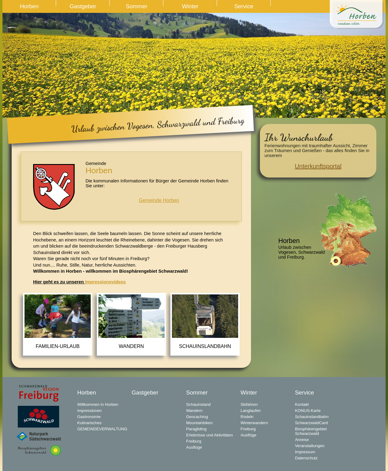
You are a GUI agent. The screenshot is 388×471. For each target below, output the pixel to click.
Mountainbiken (199, 423)
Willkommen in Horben (97, 404)
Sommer (136, 6)
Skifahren (249, 404)
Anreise (302, 439)
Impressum (305, 452)
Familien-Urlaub (58, 346)
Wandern (131, 346)
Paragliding (196, 429)
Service (243, 6)
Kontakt (302, 404)
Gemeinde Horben (159, 200)
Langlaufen (251, 410)
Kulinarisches (89, 423)
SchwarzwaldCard (311, 423)
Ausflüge (194, 447)
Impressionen (89, 410)
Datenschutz (306, 458)
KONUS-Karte (308, 410)
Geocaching (197, 416)
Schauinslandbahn (205, 346)
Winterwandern (254, 423)
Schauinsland (198, 404)
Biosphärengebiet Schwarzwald (311, 431)
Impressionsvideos (105, 281)
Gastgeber (83, 6)
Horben (29, 6)
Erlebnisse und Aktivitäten (209, 435)
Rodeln (247, 416)
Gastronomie (89, 416)
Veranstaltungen (309, 445)
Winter (190, 6)
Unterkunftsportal (318, 166)
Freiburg (193, 441)
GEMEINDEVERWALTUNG (102, 429)
